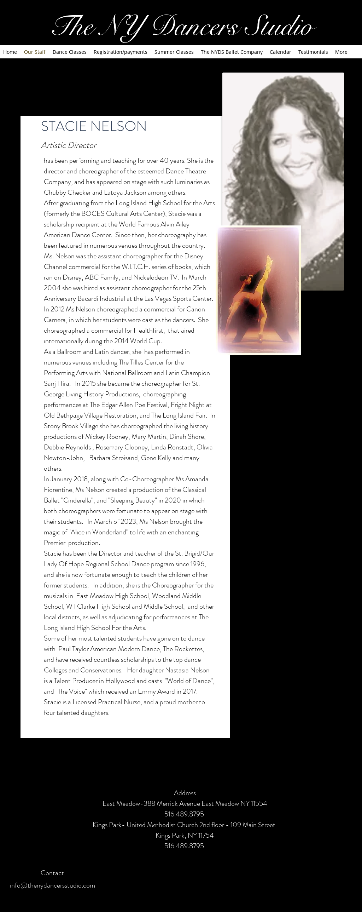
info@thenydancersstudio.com (52, 885)
